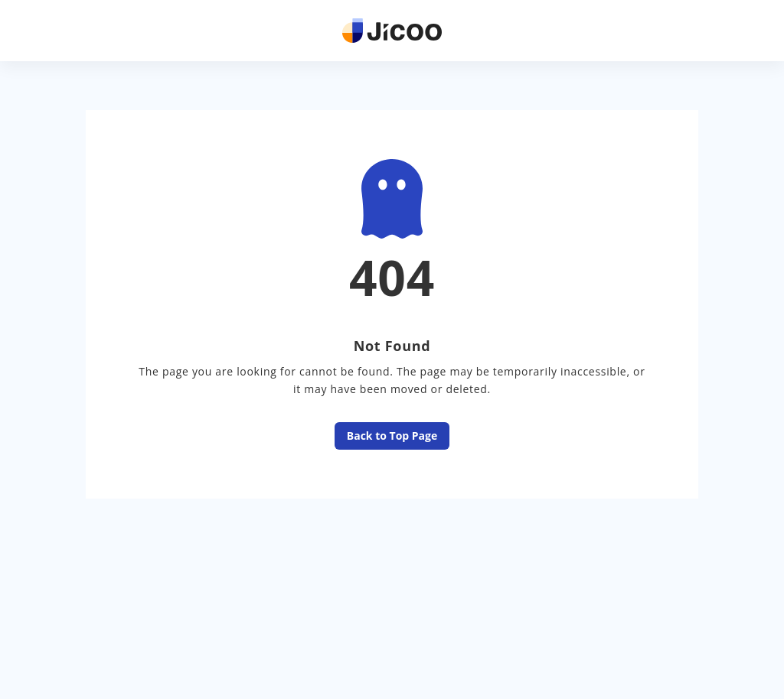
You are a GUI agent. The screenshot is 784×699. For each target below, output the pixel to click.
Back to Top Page (392, 436)
